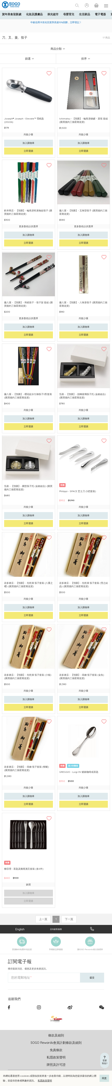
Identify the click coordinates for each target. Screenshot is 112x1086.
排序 (84, 58)
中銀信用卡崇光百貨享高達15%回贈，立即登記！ (56, 22)
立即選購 (28, 150)
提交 (92, 977)
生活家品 (84, 14)
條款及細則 (56, 1035)
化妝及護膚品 (34, 14)
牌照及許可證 (56, 1065)
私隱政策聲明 (45, 1080)
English (19, 929)
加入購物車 (28, 142)
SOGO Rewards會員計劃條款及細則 (56, 1043)
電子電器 (100, 14)
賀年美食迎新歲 (11, 14)
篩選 (28, 58)
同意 (104, 1078)
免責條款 (56, 1050)
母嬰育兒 (68, 14)
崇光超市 (52, 14)
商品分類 (56, 49)
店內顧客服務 (56, 929)
